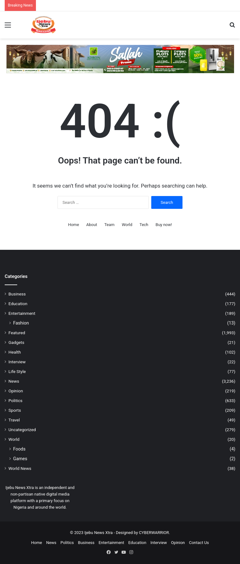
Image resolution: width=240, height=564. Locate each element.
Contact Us (199, 542)
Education (18, 303)
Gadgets (16, 342)
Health (14, 352)
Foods (19, 448)
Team (109, 224)
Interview (17, 361)
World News (19, 468)
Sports (14, 410)
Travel (14, 419)
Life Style (17, 371)
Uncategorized (22, 429)
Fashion (21, 322)
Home (73, 224)
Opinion (15, 390)
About (91, 224)
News (13, 381)
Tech (144, 224)
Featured (16, 332)
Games (20, 458)
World (127, 224)
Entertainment (21, 313)
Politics (15, 400)
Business (17, 293)
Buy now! (164, 224)
